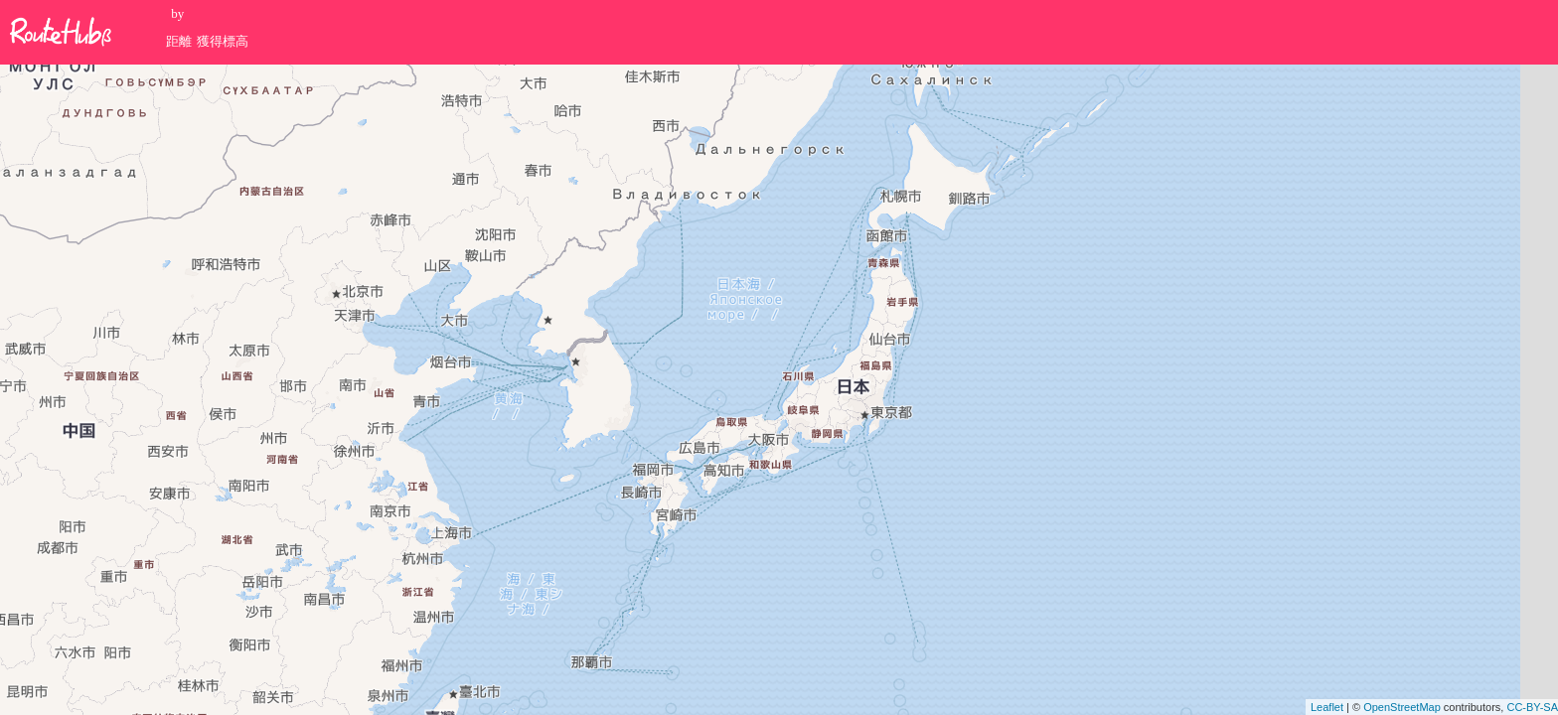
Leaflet (1327, 707)
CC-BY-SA (1532, 707)
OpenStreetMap (1402, 707)
